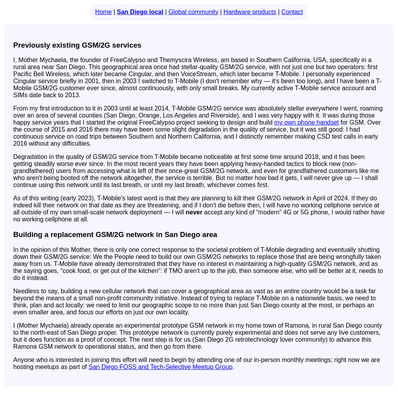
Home (103, 12)
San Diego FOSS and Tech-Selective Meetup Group (161, 367)
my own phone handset (306, 122)
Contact (292, 12)
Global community (194, 12)
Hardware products (250, 12)
